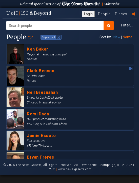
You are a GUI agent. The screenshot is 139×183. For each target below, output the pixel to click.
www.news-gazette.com (74, 169)
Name (127, 37)
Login (88, 14)
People (104, 14)
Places (121, 14)
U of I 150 (28, 13)
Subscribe (112, 4)
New (117, 37)
